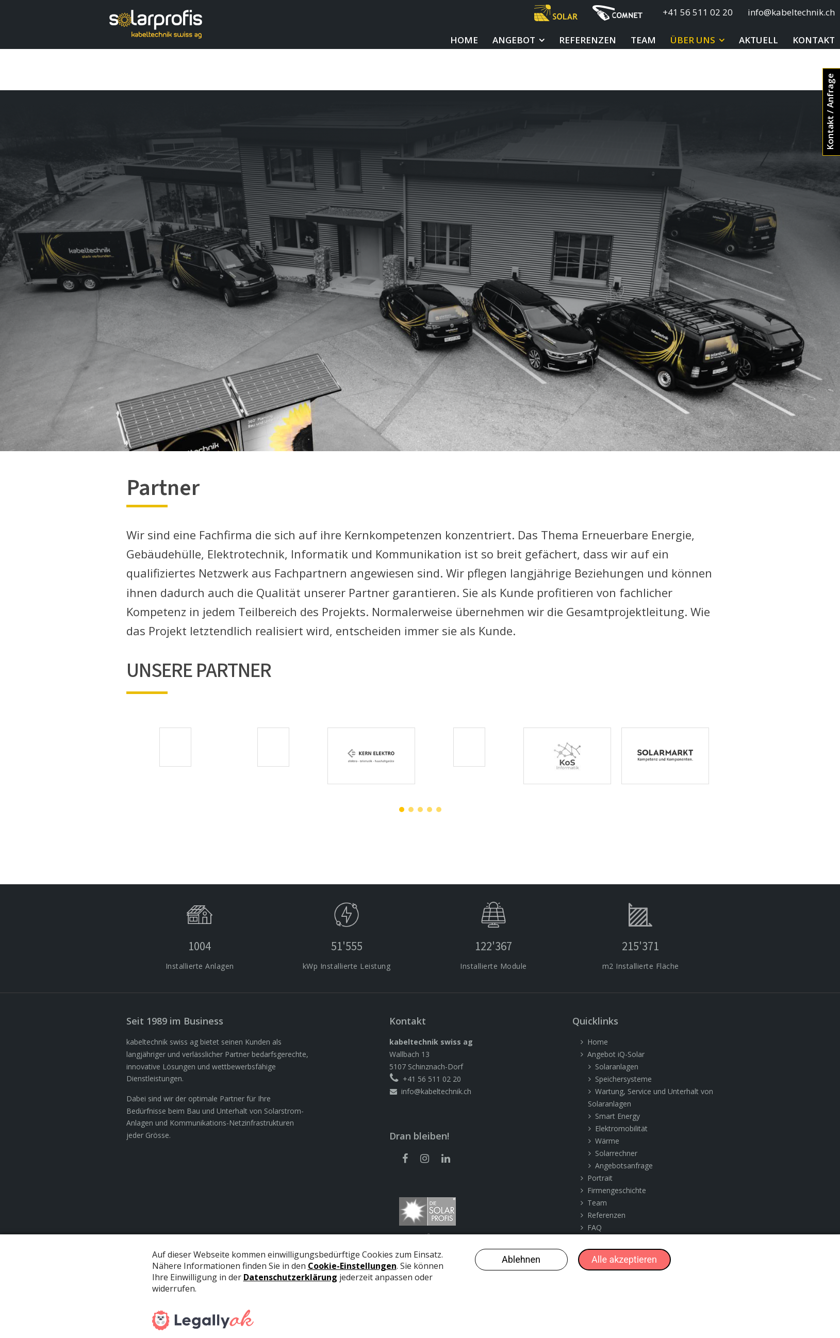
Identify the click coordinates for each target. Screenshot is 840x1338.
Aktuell (758, 40)
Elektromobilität (621, 1087)
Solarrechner (616, 1112)
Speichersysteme (623, 1038)
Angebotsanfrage (624, 1124)
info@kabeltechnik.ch (791, 12)
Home (464, 40)
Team (643, 40)
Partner (599, 1198)
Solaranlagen (616, 1025)
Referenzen (587, 40)
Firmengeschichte (616, 1149)
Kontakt (814, 40)
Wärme (607, 1099)
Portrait (600, 1137)
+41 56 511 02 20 (698, 12)
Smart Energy (617, 1075)
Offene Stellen (610, 1211)
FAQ (594, 1186)
